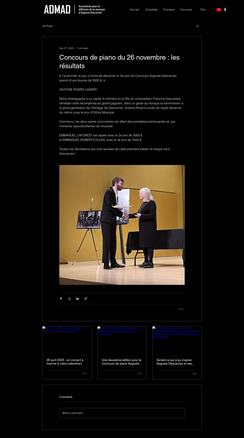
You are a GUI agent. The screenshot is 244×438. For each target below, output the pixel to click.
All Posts (47, 26)
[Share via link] (85, 298)
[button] (168, 9)
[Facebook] (225, 9)
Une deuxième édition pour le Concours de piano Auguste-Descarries (121, 361)
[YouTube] (219, 9)
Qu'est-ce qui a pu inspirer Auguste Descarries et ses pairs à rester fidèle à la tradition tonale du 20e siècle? (177, 361)
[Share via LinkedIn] (77, 298)
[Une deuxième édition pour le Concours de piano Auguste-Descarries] (122, 340)
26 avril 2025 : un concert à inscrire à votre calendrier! (65, 361)
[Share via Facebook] (61, 298)
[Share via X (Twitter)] (69, 298)
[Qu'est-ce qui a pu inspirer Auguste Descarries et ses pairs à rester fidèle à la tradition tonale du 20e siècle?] (176, 340)
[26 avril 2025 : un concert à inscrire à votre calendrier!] (67, 340)
